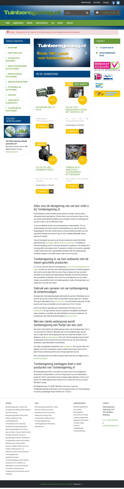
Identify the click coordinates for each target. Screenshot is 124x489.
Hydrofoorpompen (12, 458)
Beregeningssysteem (13, 416)
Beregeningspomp (12, 408)
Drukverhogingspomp (13, 461)
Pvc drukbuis (18, 464)
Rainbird (27, 411)
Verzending (77, 411)
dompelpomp (67, 348)
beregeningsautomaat (42, 422)
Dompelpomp (10, 411)
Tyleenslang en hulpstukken (13, 109)
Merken (29, 23)
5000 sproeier (49, 419)
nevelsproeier (38, 312)
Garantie (76, 427)
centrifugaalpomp (41, 425)
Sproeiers (11, 95)
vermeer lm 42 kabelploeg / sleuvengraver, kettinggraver (73, 171)
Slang (56, 408)
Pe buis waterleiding (21, 467)
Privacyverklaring (79, 432)
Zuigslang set (10, 472)
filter (36, 408)
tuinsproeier (47, 416)
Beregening (42, 408)
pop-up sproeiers (71, 317)
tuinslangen (49, 244)
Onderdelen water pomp (16, 82)
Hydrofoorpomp (11, 414)
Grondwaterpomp (12, 425)
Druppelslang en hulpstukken (14, 75)
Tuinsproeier (23, 408)
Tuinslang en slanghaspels (12, 101)
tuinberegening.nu (12, 152)
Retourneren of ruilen (81, 416)
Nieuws (60, 23)
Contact (70, 23)
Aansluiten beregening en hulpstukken (16, 67)
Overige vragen (79, 424)
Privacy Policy (61, 485)
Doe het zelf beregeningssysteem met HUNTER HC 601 (76, 109)
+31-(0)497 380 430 (111, 421)
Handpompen (39, 419)
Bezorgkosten (78, 413)
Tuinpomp (22, 425)
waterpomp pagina (40, 359)
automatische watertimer (66, 244)
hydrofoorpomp (47, 411)
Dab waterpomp (23, 453)
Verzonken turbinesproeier (15, 470)
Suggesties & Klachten (81, 421)
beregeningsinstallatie (19, 428)
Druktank (9, 428)
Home (8, 23)
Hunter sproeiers (20, 436)
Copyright (69, 485)
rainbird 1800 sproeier (13, 450)
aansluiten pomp (40, 414)
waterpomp (39, 416)
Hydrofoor (50, 408)
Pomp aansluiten (14, 53)
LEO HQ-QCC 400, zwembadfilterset (45, 169)
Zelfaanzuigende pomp (14, 419)
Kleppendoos (39, 428)
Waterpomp (11, 48)
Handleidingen (79, 429)
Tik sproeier (51, 414)
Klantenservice (42, 23)
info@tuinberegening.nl (111, 427)
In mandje (46, 126)
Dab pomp (24, 416)
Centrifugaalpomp (12, 422)
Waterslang (9, 430)
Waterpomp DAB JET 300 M (45, 108)
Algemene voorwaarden (48, 485)
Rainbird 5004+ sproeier (20, 447)
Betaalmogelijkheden (81, 408)
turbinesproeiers (59, 302)
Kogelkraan (17, 430)
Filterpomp (51, 425)
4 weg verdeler (21, 433)
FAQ (52, 23)
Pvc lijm (24, 430)
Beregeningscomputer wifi (15, 439)
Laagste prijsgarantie (81, 419)
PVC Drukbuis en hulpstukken (13, 88)
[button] (38, 53)
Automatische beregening (12, 59)
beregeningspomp (51, 338)
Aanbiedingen (18, 23)
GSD (82, 485)
